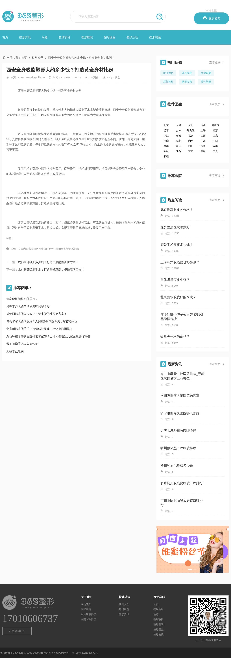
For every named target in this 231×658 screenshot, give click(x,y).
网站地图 (211, 10)
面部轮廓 (206, 73)
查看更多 (217, 62)
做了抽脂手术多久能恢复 (22, 343)
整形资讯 (25, 37)
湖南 (190, 140)
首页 (5, 37)
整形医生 (110, 37)
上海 (203, 130)
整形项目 (64, 37)
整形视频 (155, 37)
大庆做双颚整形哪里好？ (22, 298)
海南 (166, 145)
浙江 (166, 135)
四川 (190, 145)
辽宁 (166, 130)
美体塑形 (206, 81)
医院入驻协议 (88, 619)
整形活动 (132, 37)
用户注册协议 (88, 614)
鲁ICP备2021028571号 (85, 652)
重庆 (178, 145)
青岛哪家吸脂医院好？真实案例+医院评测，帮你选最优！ (43, 321)
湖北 (178, 140)
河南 (166, 140)
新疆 (166, 156)
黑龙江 (191, 130)
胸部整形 (187, 81)
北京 (166, 125)
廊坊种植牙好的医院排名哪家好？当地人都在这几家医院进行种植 (48, 336)
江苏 (215, 130)
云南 (215, 145)
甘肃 (190, 151)
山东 (215, 135)
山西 (203, 125)
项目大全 (124, 604)
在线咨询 (17, 631)
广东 (203, 140)
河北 (190, 125)
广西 (215, 140)
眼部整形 (168, 73)
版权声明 (86, 609)
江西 (203, 135)
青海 (203, 151)
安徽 (178, 135)
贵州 (203, 145)
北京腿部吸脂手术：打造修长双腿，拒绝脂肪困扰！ (51, 269)
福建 (190, 135)
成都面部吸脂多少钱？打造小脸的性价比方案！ (48, 262)
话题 (45, 37)
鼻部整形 (187, 73)
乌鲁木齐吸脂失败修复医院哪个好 (28, 306)
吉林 (178, 130)
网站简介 (86, 604)
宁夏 (215, 151)
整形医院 (87, 37)
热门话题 (124, 609)
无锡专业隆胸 (15, 351)
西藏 (166, 151)
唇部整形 (168, 81)
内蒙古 (215, 125)
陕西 (178, 151)
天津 (178, 125)
